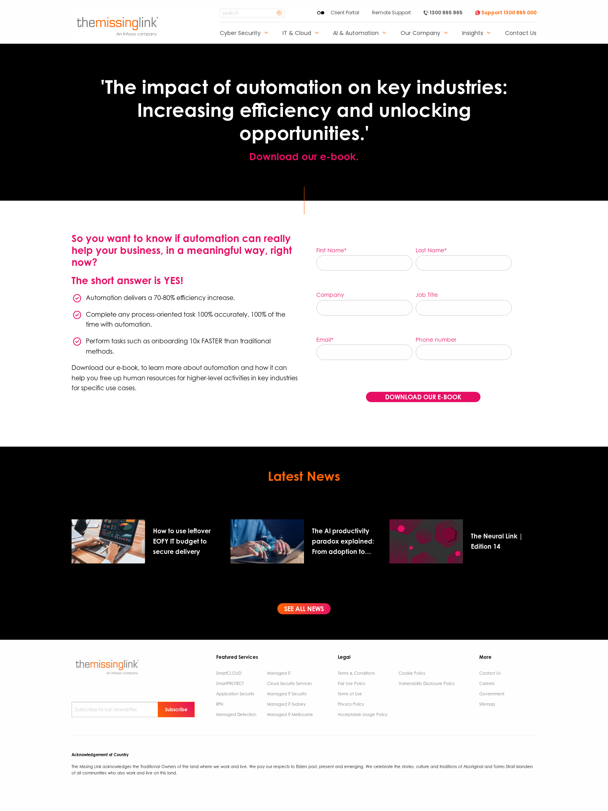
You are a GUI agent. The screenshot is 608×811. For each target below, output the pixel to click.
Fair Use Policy (351, 683)
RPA (219, 704)
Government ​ (492, 693)
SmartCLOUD (228, 673)
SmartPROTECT (230, 683)
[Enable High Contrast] (320, 12)
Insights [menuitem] (472, 33)
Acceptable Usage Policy (362, 714)
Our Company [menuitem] (420, 33)
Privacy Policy (351, 704)
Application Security (235, 693)
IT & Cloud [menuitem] (297, 33)
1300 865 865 (443, 12)
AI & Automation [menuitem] (356, 33)
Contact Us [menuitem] (520, 33)
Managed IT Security (286, 693)
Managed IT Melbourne (290, 714)
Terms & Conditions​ (356, 673)
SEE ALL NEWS (304, 609)
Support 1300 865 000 (505, 12)
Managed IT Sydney (286, 704)
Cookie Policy (412, 673)
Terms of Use (350, 693)
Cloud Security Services (289, 683)
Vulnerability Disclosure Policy (427, 683)
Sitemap (487, 704)
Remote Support (391, 12)
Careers (487, 683)
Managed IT (278, 673)
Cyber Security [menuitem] (240, 33)
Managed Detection (236, 714)
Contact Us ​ (490, 673)
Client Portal (345, 12)
